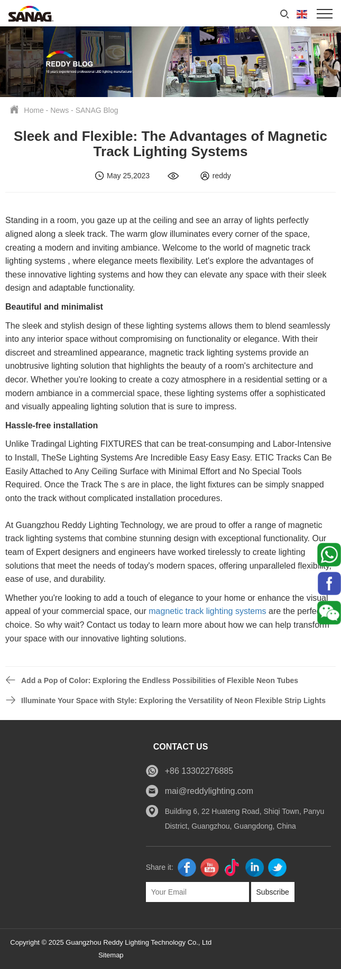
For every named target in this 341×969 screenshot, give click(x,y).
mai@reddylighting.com (209, 790)
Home (33, 110)
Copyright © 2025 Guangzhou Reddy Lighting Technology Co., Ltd (110, 942)
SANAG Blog (97, 110)
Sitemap (111, 955)
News (59, 110)
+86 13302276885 (199, 770)
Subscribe (272, 892)
